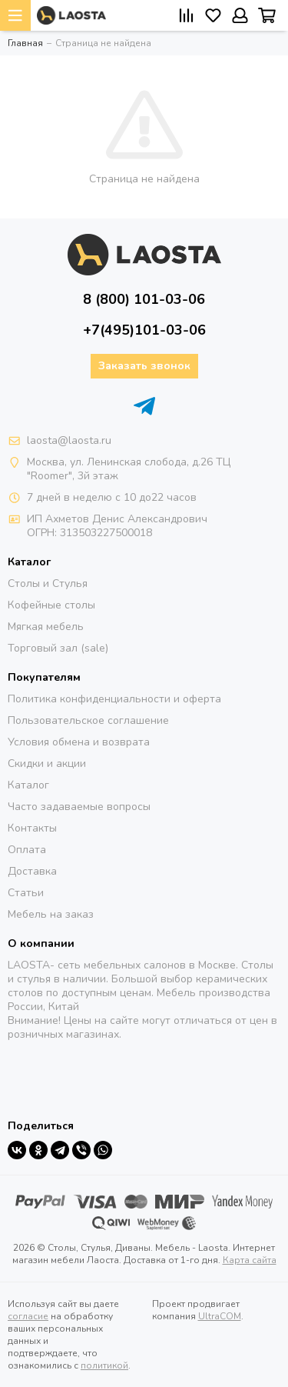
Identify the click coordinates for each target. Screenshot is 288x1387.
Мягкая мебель (46, 626)
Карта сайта (249, 1260)
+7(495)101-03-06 (144, 330)
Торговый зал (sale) (58, 648)
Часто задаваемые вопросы (79, 806)
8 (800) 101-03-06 (144, 299)
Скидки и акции (47, 763)
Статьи (26, 892)
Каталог (28, 785)
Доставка (32, 871)
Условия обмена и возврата (79, 742)
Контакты (32, 828)
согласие (28, 1316)
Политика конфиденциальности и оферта (114, 699)
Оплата (27, 849)
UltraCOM (219, 1316)
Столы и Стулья (48, 583)
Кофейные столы (51, 605)
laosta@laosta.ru (69, 440)
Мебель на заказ (51, 914)
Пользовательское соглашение (88, 720)
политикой (104, 1365)
